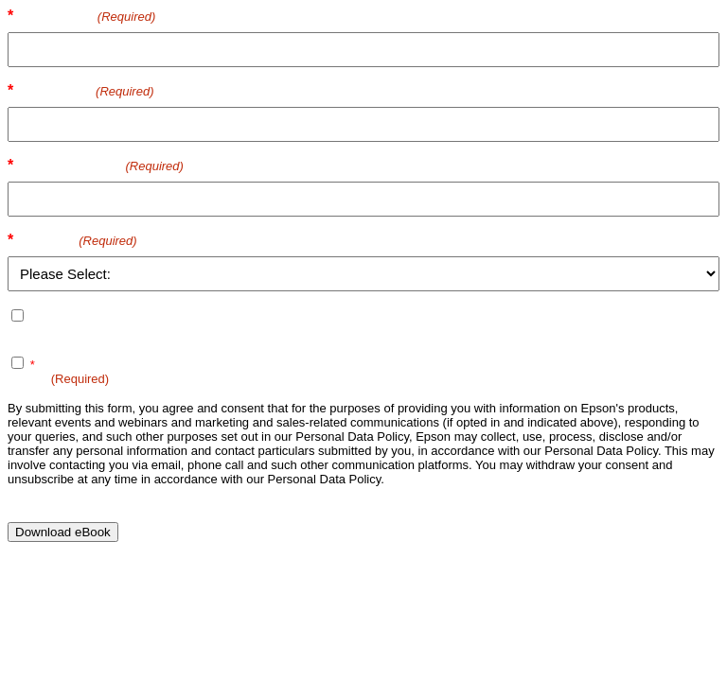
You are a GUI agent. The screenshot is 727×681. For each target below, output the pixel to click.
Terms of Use (159, 365)
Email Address (101, 165)
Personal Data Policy (301, 365)
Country (77, 240)
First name (87, 16)
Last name (86, 90)
